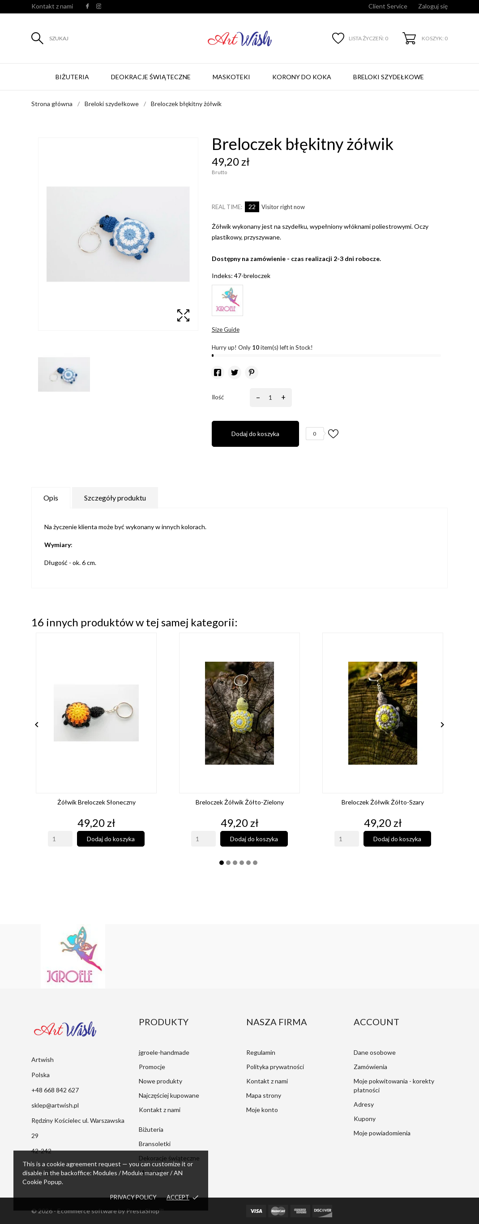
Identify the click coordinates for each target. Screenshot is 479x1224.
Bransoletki (155, 1143)
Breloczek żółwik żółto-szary (383, 802)
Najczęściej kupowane (169, 1095)
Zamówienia (370, 1066)
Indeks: (222, 275)
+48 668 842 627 (55, 1090)
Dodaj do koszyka (255, 433)
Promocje (152, 1066)
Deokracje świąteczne (151, 77)
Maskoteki (231, 77)
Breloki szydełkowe (388, 77)
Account (376, 1021)
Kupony (365, 1118)
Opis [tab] (50, 497)
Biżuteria (72, 77)
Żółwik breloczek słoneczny (96, 802)
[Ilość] (269, 397)
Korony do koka (301, 77)
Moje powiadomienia (382, 1133)
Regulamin (260, 1052)
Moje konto (262, 1109)
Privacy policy (133, 1197)
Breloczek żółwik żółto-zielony (240, 802)
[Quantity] (60, 839)
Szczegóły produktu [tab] (115, 497)
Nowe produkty (160, 1081)
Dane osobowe (375, 1052)
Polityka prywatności (275, 1066)
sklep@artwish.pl (55, 1105)
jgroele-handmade (164, 1052)
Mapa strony (263, 1095)
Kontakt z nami (52, 6)
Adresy (364, 1104)
